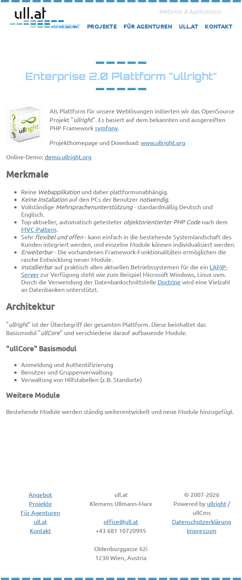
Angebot (66, 26)
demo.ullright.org (68, 156)
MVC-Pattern (38, 229)
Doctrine (169, 281)
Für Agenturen (147, 26)
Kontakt (218, 26)
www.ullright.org (163, 142)
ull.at (188, 26)
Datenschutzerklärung (201, 521)
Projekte (102, 26)
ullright (216, 503)
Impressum (201, 530)
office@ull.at (120, 521)
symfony (106, 127)
